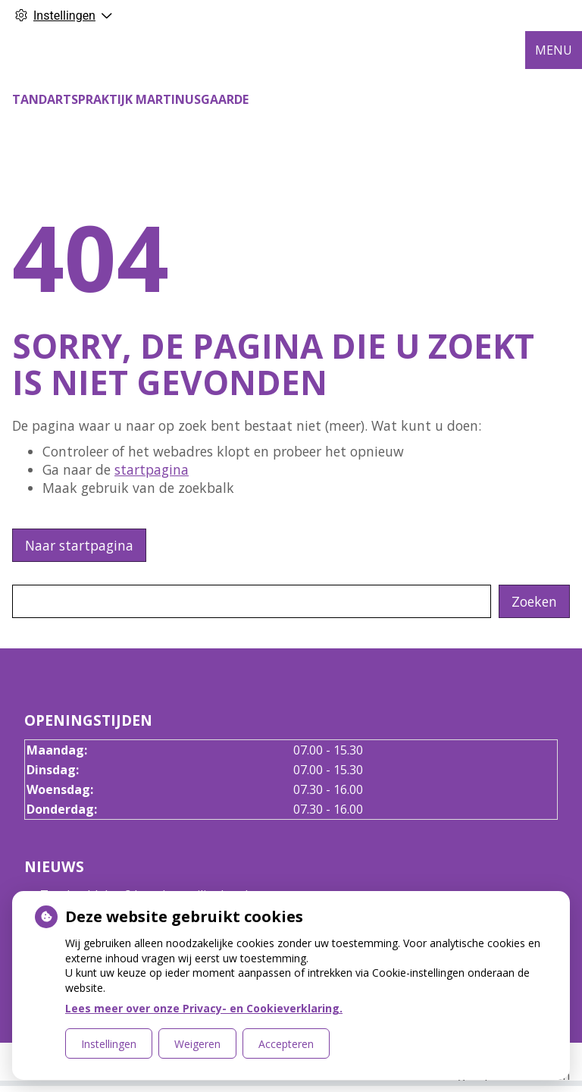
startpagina (151, 469)
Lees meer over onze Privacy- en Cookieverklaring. (204, 1008)
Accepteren (286, 1044)
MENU (553, 50)
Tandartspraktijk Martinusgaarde (130, 99)
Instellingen (108, 1044)
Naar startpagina (79, 545)
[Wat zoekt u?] (251, 601)
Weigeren (197, 1044)
